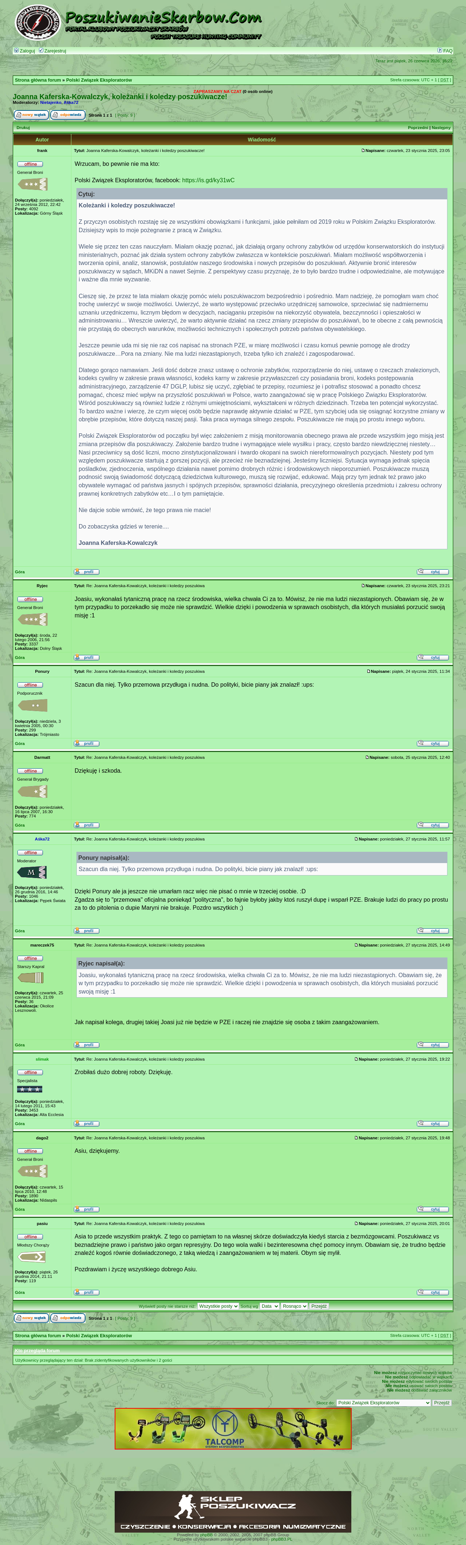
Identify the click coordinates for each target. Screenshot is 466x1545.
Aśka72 (71, 102)
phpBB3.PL (281, 1539)
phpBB (206, 1535)
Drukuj (22, 127)
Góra (20, 572)
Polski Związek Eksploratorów (99, 80)
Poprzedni (418, 127)
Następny (441, 127)
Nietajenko (51, 102)
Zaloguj (24, 51)
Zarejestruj (52, 51)
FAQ (445, 51)
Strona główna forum (38, 80)
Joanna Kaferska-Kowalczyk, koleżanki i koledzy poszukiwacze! (120, 97)
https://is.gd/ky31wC (208, 180)
